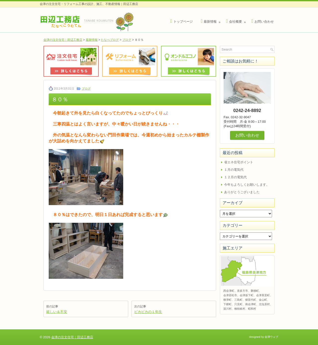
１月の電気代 (233, 170)
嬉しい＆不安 (56, 312)
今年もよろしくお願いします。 (246, 184)
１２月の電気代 (235, 177)
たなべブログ (110, 40)
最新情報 (211, 20)
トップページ (181, 21)
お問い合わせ (262, 21)
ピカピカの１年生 (148, 312)
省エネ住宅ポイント (238, 162)
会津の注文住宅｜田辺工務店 (62, 40)
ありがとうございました (242, 192)
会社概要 (236, 20)
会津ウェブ (271, 336)
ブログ (126, 40)
